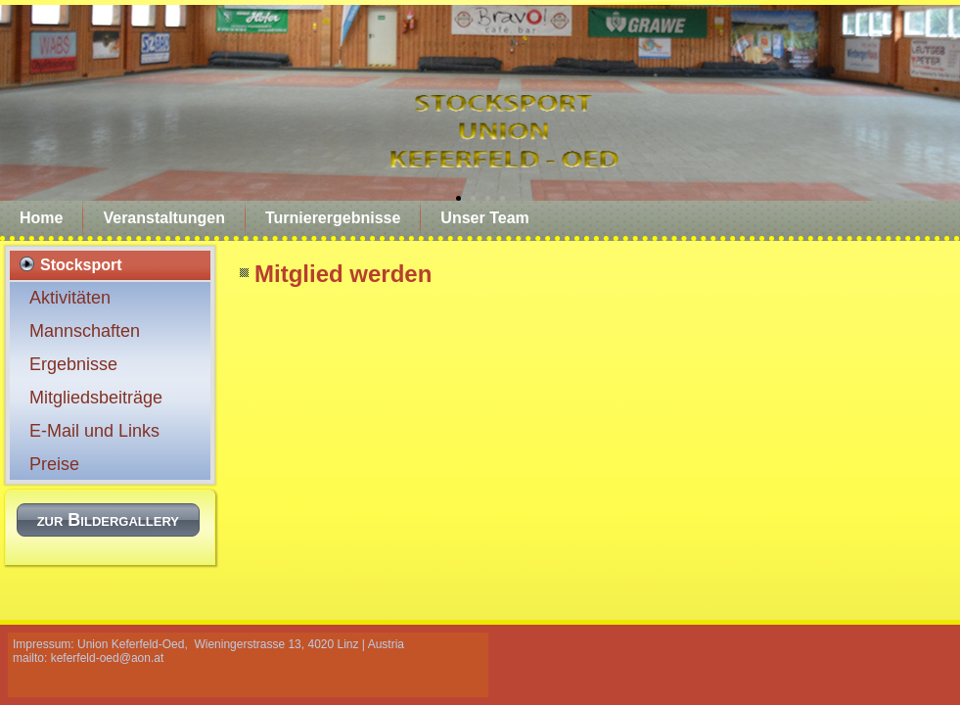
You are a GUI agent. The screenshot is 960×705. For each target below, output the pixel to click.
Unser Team (484, 218)
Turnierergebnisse (332, 218)
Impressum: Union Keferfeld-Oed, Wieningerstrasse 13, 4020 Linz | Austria (208, 644)
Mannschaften (84, 331)
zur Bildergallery (108, 520)
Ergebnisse (73, 364)
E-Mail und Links (94, 431)
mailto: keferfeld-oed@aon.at (88, 658)
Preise (54, 464)
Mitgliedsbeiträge (95, 397)
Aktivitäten (70, 297)
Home (41, 218)
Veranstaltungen (163, 218)
